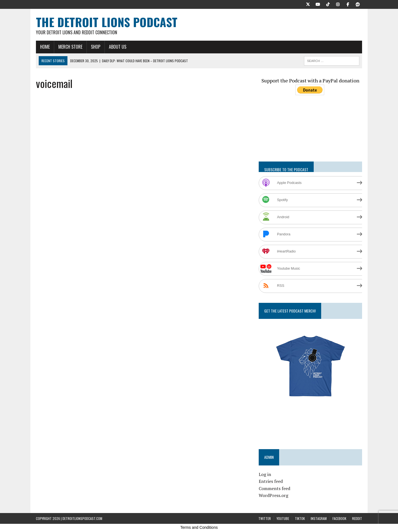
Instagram (319, 518)
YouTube (283, 518)
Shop (95, 46)
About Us (117, 46)
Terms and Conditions (199, 527)
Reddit (357, 518)
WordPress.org (273, 495)
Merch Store (70, 46)
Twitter (264, 518)
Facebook (339, 518)
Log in (265, 474)
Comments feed (274, 488)
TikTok (300, 518)
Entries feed (271, 481)
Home (45, 46)
